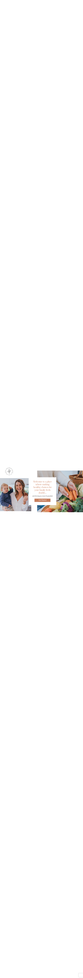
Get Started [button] (42, 500)
